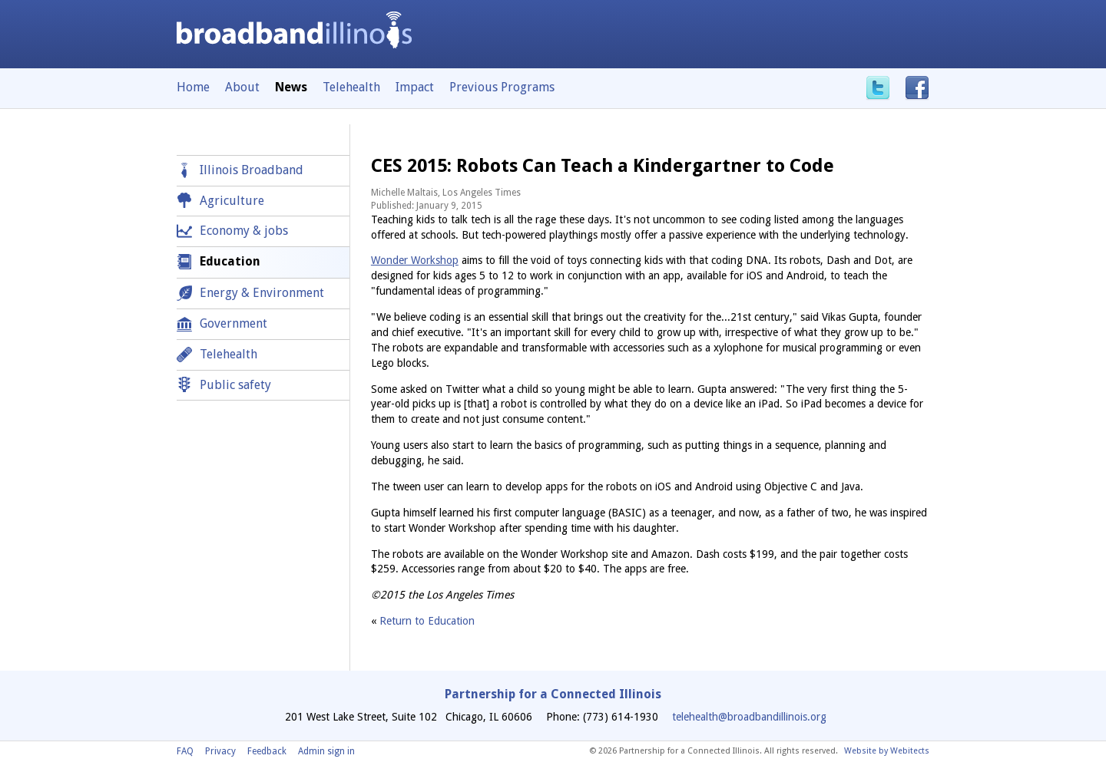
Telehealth (351, 87)
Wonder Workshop (415, 260)
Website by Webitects (886, 751)
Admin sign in (326, 751)
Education (230, 261)
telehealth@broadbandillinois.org (749, 717)
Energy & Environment (262, 292)
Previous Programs (502, 87)
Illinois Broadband (251, 170)
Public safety (235, 385)
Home (193, 87)
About (242, 87)
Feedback (266, 751)
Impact (415, 87)
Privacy (220, 751)
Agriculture (232, 200)
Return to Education (427, 621)
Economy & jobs (244, 230)
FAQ (185, 751)
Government (233, 323)
